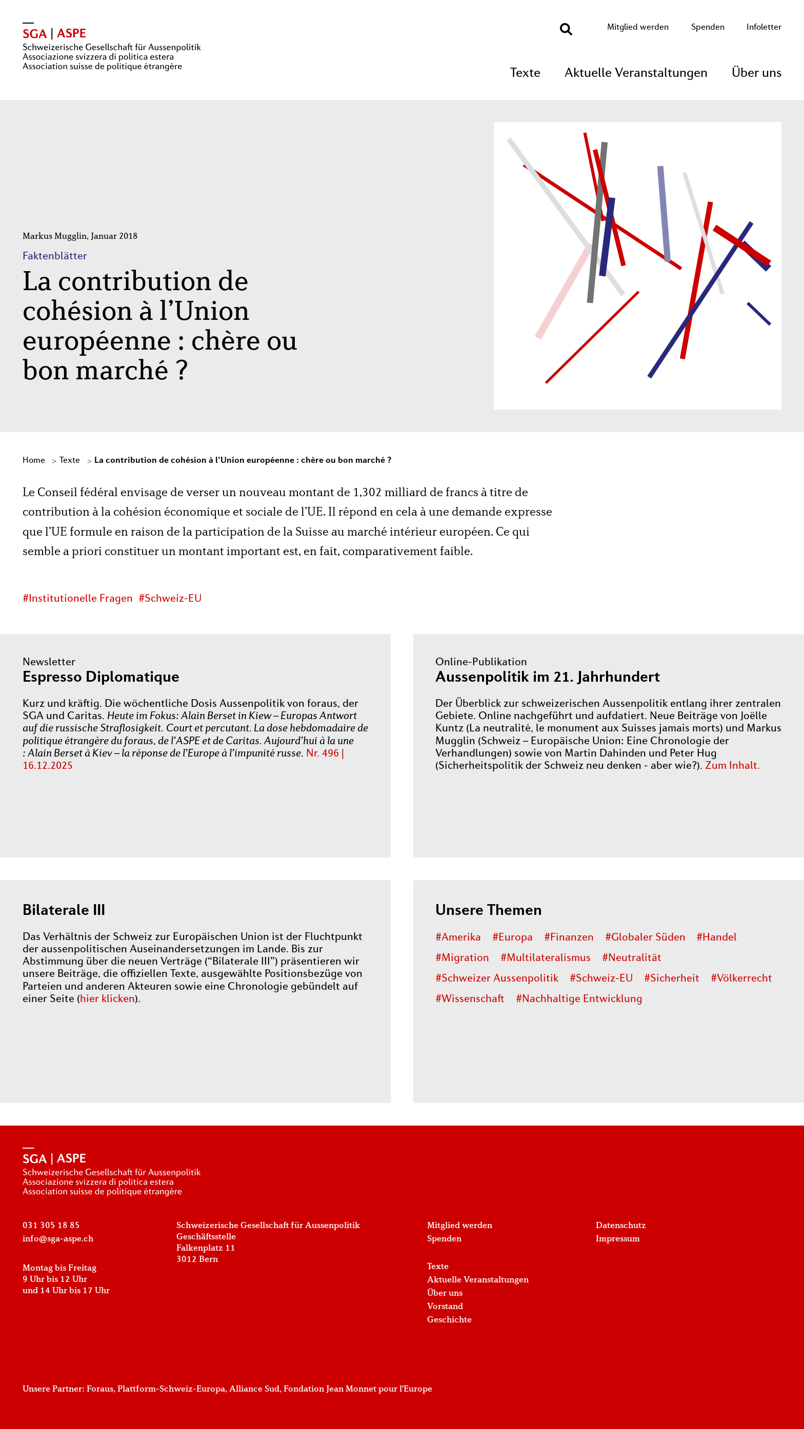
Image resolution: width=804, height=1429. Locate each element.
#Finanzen (569, 938)
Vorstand (445, 1306)
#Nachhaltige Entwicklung (579, 999)
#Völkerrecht (741, 979)
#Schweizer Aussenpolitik (496, 979)
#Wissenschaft (470, 999)
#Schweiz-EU (170, 599)
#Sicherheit (671, 979)
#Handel (716, 938)
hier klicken (107, 999)
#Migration (462, 958)
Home (34, 461)
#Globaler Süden (645, 938)
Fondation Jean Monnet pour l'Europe (358, 1389)
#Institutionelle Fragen (78, 599)
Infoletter (764, 28)
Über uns (756, 73)
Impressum (618, 1239)
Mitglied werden (638, 28)
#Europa (512, 938)
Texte (525, 73)
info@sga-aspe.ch (58, 1239)
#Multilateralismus (545, 958)
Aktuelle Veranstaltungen (636, 73)
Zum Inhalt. (732, 766)
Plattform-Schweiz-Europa (171, 1389)
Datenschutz (621, 1225)
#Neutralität (631, 958)
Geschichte (449, 1320)
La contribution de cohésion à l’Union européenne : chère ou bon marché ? (242, 461)
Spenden (708, 28)
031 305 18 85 (51, 1225)
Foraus (100, 1389)
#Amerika (458, 938)
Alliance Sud (254, 1389)
